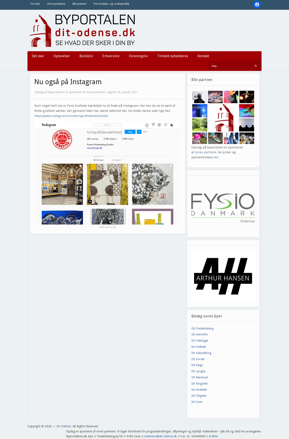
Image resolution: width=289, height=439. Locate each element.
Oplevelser (62, 56)
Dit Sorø (196, 401)
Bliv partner (80, 3)
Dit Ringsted (199, 383)
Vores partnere (56, 3)
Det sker (38, 56)
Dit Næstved (199, 377)
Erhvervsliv (111, 56)
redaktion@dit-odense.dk (160, 436)
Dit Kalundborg (201, 353)
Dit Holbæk (198, 346)
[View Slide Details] (223, 276)
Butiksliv (86, 56)
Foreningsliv (138, 56)
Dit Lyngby (198, 371)
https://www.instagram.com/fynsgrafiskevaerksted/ (71, 116)
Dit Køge (197, 365)
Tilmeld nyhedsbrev (172, 56)
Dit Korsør (198, 359)
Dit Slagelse (198, 395)
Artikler (213, 436)
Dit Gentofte (199, 334)
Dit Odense (63, 426)
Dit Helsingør (199, 340)
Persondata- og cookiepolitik (111, 3)
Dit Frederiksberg (202, 328)
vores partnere (205, 152)
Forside (35, 3)
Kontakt (203, 56)
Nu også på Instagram (68, 82)
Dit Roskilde (199, 389)
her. (216, 157)
